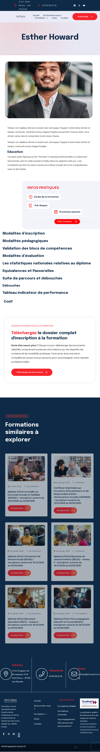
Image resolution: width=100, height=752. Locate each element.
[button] (31, 372)
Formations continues (63, 713)
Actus (54, 18)
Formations (41, 18)
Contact (64, 18)
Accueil (36, 15)
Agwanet (10, 746)
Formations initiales (67, 706)
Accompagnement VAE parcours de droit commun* (66, 722)
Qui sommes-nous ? (52, 15)
